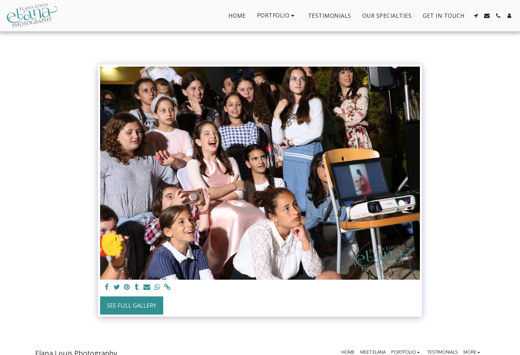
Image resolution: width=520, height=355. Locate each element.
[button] (277, 15)
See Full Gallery (131, 305)
